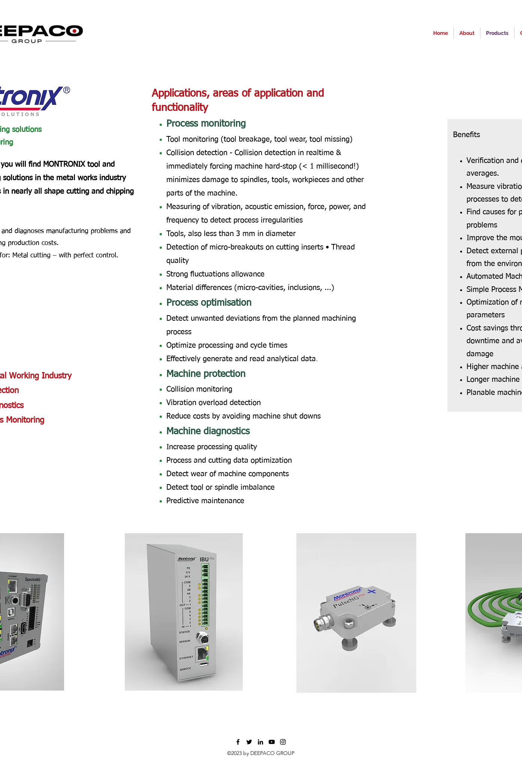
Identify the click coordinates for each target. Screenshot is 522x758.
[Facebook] (238, 742)
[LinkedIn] (260, 742)
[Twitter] (249, 742)
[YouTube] (271, 742)
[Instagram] (283, 742)
